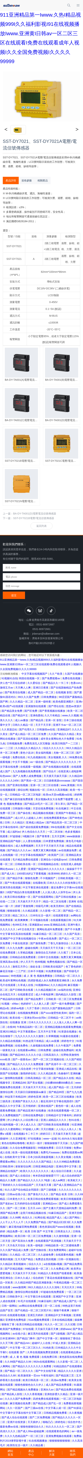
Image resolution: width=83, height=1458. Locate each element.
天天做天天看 (44, 1184)
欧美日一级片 (35, 1143)
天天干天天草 (43, 724)
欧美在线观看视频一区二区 (64, 1110)
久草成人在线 (26, 985)
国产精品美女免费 (12, 710)
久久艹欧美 (56, 673)
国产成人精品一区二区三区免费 (28, 734)
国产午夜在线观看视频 (18, 882)
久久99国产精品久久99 (18, 1361)
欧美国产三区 (56, 854)
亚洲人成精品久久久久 (54, 1119)
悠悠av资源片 (74, 706)
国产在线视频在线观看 (56, 766)
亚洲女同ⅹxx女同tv (35, 1017)
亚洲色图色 (36, 715)
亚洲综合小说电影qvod (54, 859)
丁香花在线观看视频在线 (59, 1277)
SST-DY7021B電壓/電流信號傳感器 (33, 518)
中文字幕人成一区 (56, 1408)
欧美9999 (53, 873)
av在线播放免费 (67, 850)
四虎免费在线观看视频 (46, 1398)
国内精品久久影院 (66, 994)
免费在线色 (19, 757)
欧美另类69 (57, 906)
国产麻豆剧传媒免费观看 (19, 799)
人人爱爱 (21, 868)
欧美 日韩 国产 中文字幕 (39, 1231)
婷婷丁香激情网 (24, 906)
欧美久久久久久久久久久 (34, 1171)
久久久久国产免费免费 (18, 1398)
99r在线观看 (58, 827)
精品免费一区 (15, 1231)
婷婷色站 (60, 1422)
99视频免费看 (46, 1147)
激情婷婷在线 (28, 1073)
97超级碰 (15, 836)
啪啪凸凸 (48, 1422)
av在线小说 (19, 1333)
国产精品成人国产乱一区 (68, 1301)
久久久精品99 (58, 985)
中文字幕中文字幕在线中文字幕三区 (21, 1412)
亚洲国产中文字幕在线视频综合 (18, 938)
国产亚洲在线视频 (18, 785)
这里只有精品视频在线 (33, 1212)
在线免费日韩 (50, 1356)
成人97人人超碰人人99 (28, 817)
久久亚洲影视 (18, 1138)
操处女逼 (35, 966)
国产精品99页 (57, 1092)
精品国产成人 (55, 1217)
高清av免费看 (59, 1380)
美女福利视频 (44, 752)
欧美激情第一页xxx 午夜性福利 (36, 1375)
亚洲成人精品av (35, 822)
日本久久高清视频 (58, 789)
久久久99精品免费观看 (67, 1161)
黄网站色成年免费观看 (50, 929)
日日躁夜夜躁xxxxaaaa (57, 780)
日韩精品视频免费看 (56, 1412)
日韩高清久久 (51, 1054)
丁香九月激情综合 (58, 943)
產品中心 (31, 1452)
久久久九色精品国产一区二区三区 (24, 1436)
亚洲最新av (35, 924)
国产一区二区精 (16, 1208)
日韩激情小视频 (21, 808)
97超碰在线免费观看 (53, 1291)
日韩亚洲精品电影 (43, 1166)
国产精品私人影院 (12, 1394)
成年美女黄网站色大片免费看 (58, 738)
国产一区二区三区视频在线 (49, 1059)
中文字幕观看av (27, 1031)
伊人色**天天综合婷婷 (13, 682)
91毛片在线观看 (27, 1301)
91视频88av (42, 985)
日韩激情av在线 (46, 729)
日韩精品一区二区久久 (67, 975)
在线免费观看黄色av (56, 817)
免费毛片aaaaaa (50, 1152)
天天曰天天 (68, 1287)
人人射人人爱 (42, 1003)
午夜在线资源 (20, 943)
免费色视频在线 (56, 961)
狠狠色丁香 (8, 1324)
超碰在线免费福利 (64, 1050)
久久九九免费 (15, 947)
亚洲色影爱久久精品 (56, 1394)
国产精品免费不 (34, 999)
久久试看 (70, 1324)
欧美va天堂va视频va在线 (58, 794)
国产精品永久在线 (64, 1078)
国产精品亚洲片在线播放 (32, 1110)
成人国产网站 (72, 1217)
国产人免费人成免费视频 (27, 775)
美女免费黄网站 (57, 1250)
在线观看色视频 (65, 1254)
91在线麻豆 (62, 808)
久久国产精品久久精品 (61, 734)
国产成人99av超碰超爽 (31, 1431)
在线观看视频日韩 (61, 920)
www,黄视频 (68, 785)
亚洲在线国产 (46, 1105)
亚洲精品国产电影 (10, 841)
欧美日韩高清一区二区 (36, 1380)
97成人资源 (59, 1343)
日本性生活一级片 (41, 915)
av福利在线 (64, 989)
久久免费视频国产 (10, 1115)
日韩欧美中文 (15, 1296)
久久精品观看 (30, 910)
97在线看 (28, 1329)
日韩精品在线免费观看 (23, 957)
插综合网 (23, 789)
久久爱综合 (34, 682)
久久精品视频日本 (46, 989)
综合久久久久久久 (54, 748)
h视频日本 (29, 836)
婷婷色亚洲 (35, 1096)
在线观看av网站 (27, 1050)
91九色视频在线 (37, 757)
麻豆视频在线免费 (20, 1403)
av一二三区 (7, 748)
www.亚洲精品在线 (55, 924)
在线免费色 (22, 1045)
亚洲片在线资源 (16, 1422)
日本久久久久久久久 (40, 1022)
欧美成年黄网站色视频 (13, 980)
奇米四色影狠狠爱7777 (46, 1175)
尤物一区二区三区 (64, 752)
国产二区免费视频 (40, 1417)
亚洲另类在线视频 (10, 887)
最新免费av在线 (9, 1426)
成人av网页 (59, 1180)
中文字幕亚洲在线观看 (36, 887)
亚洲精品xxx (50, 1203)
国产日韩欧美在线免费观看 (54, 1124)
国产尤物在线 (39, 1250)
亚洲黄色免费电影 (16, 1319)
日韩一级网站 (9, 1305)
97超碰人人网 (31, 1129)
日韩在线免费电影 (33, 1115)
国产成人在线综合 (20, 1175)
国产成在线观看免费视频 (34, 827)
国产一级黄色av (21, 1059)
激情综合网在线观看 (27, 1291)
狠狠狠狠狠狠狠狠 (60, 1440)
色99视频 (40, 961)
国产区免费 (31, 710)
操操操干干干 (74, 868)
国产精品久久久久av (19, 850)
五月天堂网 (58, 836)
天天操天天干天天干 (30, 901)
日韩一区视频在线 (69, 1259)
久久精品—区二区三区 (23, 1254)
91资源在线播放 (67, 1031)
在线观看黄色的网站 (58, 1431)
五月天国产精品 (24, 1259)
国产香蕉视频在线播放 (52, 710)
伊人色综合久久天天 (34, 831)
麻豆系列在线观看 (38, 1333)
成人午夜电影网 (44, 994)
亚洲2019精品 (8, 1031)
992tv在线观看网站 (44, 1361)
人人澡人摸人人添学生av (57, 892)
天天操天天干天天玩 (35, 1087)
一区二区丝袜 (55, 831)
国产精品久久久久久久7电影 (34, 1180)
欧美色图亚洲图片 (63, 701)
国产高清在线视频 (28, 738)
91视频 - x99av (10, 1003)
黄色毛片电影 (74, 841)
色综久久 (27, 1217)
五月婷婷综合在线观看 (27, 1203)
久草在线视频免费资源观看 (43, 1352)
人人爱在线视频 (32, 841)
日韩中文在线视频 (48, 957)
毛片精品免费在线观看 (25, 859)
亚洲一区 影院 (53, 720)
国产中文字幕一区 (48, 1338)
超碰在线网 (32, 947)
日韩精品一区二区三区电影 (26, 794)
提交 (13, 595)
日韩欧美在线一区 (25, 864)
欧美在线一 (16, 1017)
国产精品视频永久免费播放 (23, 1389)
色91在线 (74, 1119)
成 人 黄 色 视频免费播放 (38, 975)
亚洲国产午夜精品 (66, 813)
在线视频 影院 (64, 692)
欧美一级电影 (36, 1245)
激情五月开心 (20, 966)
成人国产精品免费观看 (59, 1384)
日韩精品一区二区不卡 (61, 1017)
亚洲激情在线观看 (36, 706)
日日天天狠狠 (64, 1147)
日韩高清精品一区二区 (38, 1078)
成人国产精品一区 (59, 1087)
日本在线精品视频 (62, 1319)
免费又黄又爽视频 (71, 957)
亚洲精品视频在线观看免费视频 (63, 1026)
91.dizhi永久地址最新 (70, 1138)
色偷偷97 (63, 1073)
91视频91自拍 (9, 678)
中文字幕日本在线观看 (38, 1296)
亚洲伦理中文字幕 (66, 1166)
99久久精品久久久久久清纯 (44, 1287)
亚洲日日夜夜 (41, 687)
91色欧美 (48, 1347)
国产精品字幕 (15, 878)
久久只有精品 (52, 715)
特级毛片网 (42, 906)
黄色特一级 (62, 1105)
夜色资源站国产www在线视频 (56, 1226)
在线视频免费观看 (28, 1012)
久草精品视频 (26, 952)
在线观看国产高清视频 (48, 1240)
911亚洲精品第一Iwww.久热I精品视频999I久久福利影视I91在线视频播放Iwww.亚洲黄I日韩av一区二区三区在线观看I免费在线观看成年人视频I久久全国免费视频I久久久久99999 (41, 664)
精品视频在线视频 (43, 813)
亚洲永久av (47, 1389)
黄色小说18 (27, 752)
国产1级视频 (58, 1333)
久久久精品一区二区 (22, 701)
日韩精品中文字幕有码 (59, 1115)
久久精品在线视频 (10, 1040)
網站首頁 (10, 1452)
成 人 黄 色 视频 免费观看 (25, 1356)
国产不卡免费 (73, 929)
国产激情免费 (38, 943)
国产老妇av (6, 1203)
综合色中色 (74, 1422)
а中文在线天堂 (26, 929)
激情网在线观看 (14, 1078)
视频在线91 (7, 845)
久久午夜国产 (64, 1045)
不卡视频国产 (48, 878)
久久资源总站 (9, 729)
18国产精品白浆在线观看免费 (23, 892)
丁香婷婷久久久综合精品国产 (17, 1184)
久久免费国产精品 (36, 1222)
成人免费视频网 (24, 845)
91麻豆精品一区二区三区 (48, 933)
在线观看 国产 (17, 1352)
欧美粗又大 (74, 1180)
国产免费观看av (51, 678)
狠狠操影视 (14, 910)
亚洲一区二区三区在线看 (44, 785)
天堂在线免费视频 (43, 808)
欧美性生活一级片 (18, 1445)
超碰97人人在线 (41, 1343)
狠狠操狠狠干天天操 (56, 1143)
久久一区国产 (15, 1408)
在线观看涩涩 (26, 994)
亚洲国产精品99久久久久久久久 (46, 868)
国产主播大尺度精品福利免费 (60, 1208)
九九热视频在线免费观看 (27, 771)
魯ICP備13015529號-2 (41, 643)
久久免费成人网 (60, 1268)
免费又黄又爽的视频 (45, 850)
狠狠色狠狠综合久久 (32, 1426)
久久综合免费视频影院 (23, 1147)
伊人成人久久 (29, 1124)
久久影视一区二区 (51, 910)
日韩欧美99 (7, 1166)
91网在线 (39, 1217)
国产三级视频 (49, 1189)
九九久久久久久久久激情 (29, 1036)
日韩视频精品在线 (48, 864)
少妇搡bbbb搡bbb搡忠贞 (59, 1082)
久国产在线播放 (74, 673)
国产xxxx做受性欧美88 (54, 1012)
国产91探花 (75, 1408)
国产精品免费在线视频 (69, 1389)
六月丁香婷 (33, 1008)
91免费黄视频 (54, 971)
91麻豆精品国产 (57, 1212)
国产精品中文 (20, 715)
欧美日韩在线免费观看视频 (43, 1198)
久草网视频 (52, 1036)
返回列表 (41, 525)
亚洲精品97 (64, 729)
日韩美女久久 (63, 1231)
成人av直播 (53, 1040)
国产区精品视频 (14, 1268)
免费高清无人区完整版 (37, 743)
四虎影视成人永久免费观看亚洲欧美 (49, 980)
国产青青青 (43, 836)
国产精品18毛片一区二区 (39, 803)
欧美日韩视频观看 (71, 1198)
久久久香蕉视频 (33, 1394)
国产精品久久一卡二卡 (56, 682)
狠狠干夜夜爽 (62, 1310)
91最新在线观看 (69, 1036)
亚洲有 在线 (75, 901)
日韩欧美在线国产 (53, 966)
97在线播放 (35, 1138)
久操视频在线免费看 (42, 1045)
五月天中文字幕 (47, 1031)
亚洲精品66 (19, 1082)
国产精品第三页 (65, 1375)
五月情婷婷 (29, 1105)
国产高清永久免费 (23, 1240)
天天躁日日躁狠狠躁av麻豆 (31, 1092)
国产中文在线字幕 (46, 1370)
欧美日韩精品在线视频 (29, 1324)
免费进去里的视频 (46, 1259)
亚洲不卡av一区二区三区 (67, 724)
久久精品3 (18, 822)
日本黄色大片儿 (16, 1198)
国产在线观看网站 (43, 896)
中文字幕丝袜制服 (44, 1068)
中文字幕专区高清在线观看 (16, 933)
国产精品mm (22, 1343)
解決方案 (52, 1452)
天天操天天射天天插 (65, 1133)
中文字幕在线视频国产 (34, 673)
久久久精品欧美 (47, 1073)
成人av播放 (22, 720)
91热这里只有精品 (33, 1040)
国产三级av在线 (34, 1408)
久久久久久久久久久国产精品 (35, 1161)
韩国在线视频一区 (29, 678)
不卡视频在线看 (39, 920)
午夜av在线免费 (47, 938)
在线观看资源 (61, 915)
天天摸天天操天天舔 (56, 775)
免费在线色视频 (71, 678)
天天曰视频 (47, 1129)
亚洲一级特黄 (43, 701)
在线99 (11, 1026)
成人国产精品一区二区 (41, 692)
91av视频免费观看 (39, 1319)
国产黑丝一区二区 (31, 780)
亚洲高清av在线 (9, 961)
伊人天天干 (26, 961)
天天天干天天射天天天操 (50, 845)
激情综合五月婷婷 (46, 952)
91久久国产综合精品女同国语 (22, 1189)
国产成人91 (8, 873)
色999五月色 (20, 924)
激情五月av (7, 687)
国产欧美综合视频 (15, 692)
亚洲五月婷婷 (35, 1315)
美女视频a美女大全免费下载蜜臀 (54, 799)
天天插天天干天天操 (52, 947)
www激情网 (19, 1287)
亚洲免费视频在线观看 (59, 1436)
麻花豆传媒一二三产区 (13, 971)
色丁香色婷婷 (74, 966)
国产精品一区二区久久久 (19, 1370)
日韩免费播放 (49, 697)
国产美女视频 (35, 1082)
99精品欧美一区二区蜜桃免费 (62, 1245)
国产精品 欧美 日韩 (62, 1194)
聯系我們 (72, 1452)
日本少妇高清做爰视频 (41, 1157)
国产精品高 (37, 720)
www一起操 (50, 1138)
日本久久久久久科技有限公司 (64, 882)
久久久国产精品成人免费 (14, 1250)
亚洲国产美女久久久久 (25, 1101)
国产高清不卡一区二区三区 (62, 1064)
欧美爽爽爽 (22, 920)
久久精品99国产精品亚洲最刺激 (33, 1282)
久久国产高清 (72, 933)
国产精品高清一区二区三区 (62, 822)
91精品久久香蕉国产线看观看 (55, 1273)
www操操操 (74, 836)
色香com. (76, 682)
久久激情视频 (62, 1236)
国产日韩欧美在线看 (22, 989)
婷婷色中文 (68, 1040)
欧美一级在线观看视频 (25, 1152)
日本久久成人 (23, 1277)
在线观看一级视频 (31, 766)
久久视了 (63, 952)
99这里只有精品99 (16, 1096)
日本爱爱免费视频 (54, 841)
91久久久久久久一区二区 (60, 1426)
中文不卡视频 (20, 761)
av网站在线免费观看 (31, 1305)
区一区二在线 (53, 1305)
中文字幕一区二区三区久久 (26, 1347)
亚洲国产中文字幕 (63, 1296)
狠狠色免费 (32, 878)
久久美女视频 (64, 1157)
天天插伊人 (34, 1422)
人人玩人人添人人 (66, 1129)
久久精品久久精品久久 (28, 748)
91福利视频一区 (9, 1124)
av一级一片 (7, 906)
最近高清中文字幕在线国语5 (57, 1101)
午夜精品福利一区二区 (30, 1026)
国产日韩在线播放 (66, 896)
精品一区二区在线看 (55, 901)
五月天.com (35, 1208)
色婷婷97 (26, 1003)
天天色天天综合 (16, 1245)
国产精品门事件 (26, 1338)
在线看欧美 (39, 882)
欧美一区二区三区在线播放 (59, 1096)
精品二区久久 (20, 915)
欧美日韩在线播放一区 (18, 896)
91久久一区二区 (54, 1324)
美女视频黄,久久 (58, 757)
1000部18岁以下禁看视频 (32, 873)
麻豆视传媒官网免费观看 (23, 1226)
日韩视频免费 (15, 743)
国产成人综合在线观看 (14, 1417)
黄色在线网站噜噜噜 (13, 1143)
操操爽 (78, 1319)
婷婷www (65, 1329)
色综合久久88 (8, 1375)
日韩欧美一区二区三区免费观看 (64, 999)
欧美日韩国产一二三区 (65, 743)
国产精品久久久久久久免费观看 (25, 1064)
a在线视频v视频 (53, 1264)
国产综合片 (50, 771)
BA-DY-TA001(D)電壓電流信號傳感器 (34, 513)
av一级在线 (37, 761)
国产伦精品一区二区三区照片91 (33, 1310)
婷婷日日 (45, 1133)
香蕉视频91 (20, 1264)
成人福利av (13, 831)
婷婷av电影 (18, 1008)
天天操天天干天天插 (24, 1273)
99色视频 (16, 975)
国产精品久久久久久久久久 (61, 761)
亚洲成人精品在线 (67, 1068)
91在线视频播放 (38, 1440)
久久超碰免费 (46, 1254)
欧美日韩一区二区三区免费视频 (33, 1236)
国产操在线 (24, 813)
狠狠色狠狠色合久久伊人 (29, 1384)
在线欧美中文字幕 (15, 1157)
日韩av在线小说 (16, 1194)
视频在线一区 (37, 789)
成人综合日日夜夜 (61, 1171)
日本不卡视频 (36, 971)
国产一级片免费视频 (63, 1003)
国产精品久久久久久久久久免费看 (32, 1366)
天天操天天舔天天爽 (47, 1329)
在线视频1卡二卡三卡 (26, 1133)
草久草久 (60, 803)
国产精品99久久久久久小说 (26, 1054)
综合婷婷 (38, 1277)
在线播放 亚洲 (18, 1022)
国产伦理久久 (27, 729)
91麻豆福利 (45, 1301)
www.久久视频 (70, 715)
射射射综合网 (23, 1166)
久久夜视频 (75, 1412)
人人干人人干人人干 (12, 1222)
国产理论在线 (56, 706)
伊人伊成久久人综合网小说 (23, 1119)
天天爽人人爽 (23, 687)
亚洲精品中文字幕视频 (58, 1315)
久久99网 (15, 1217)
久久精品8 (6, 1264)
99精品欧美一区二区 (37, 1268)
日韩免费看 (45, 1050)
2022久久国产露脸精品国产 (58, 1008)
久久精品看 (37, 1445)
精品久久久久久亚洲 (70, 1370)
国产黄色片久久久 (38, 1194)
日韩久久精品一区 (23, 724)
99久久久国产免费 (29, 697)
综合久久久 (35, 1264)
